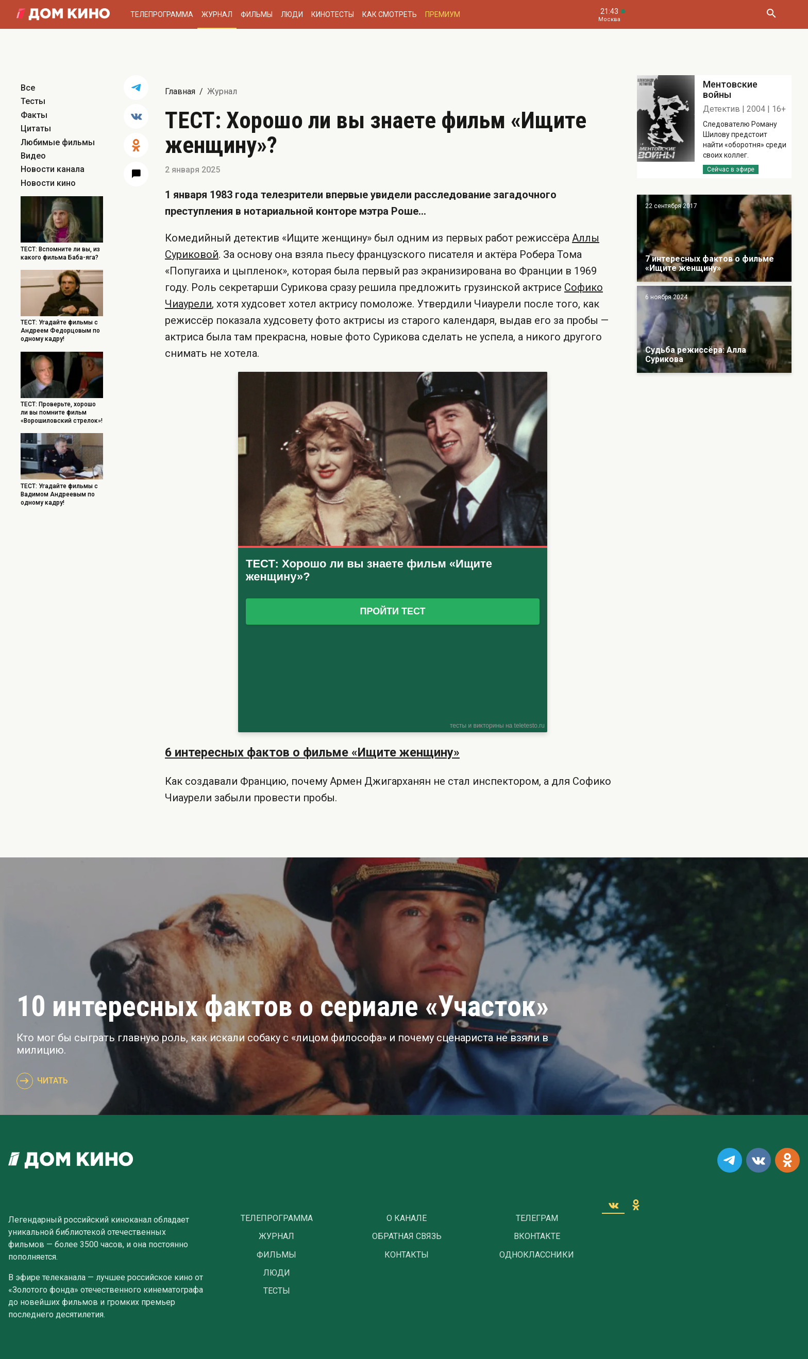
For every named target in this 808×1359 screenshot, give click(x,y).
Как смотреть (389, 14)
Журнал (216, 14)
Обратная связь (407, 1236)
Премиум (442, 14)
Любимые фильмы (58, 142)
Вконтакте (537, 1236)
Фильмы (257, 14)
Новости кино (48, 183)
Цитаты (36, 128)
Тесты (33, 101)
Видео (33, 156)
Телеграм (537, 1218)
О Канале (406, 1218)
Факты (34, 115)
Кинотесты (332, 14)
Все (28, 88)
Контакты (406, 1255)
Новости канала (53, 169)
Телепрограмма (161, 14)
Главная (180, 91)
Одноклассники (536, 1255)
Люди (292, 14)
